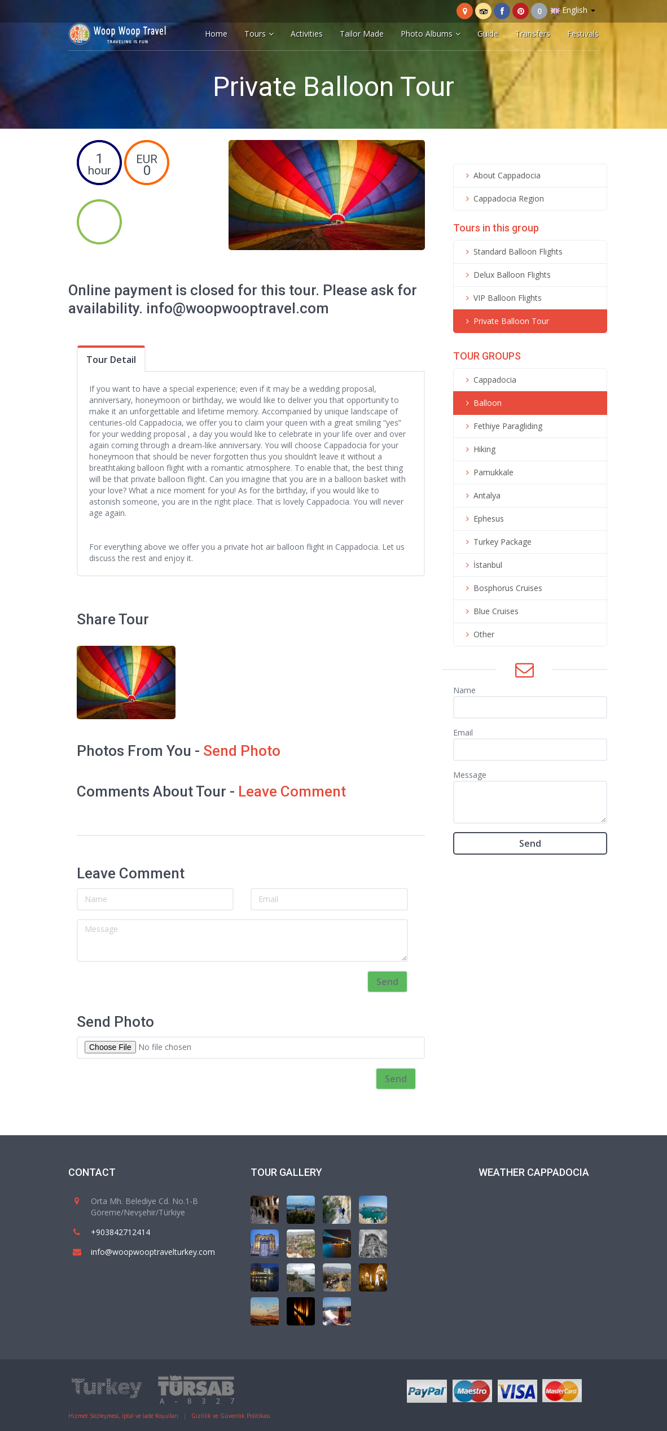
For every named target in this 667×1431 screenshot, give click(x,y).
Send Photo (241, 750)
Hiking (478, 449)
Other (478, 634)
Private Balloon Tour (505, 321)
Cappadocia (489, 379)
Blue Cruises (490, 611)
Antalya (481, 495)
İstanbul (482, 564)
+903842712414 (120, 1232)
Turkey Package (497, 541)
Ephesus (483, 518)
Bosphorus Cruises (502, 588)
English (573, 10)
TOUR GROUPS (487, 356)
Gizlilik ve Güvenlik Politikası (230, 1416)
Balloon (482, 402)
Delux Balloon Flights (506, 274)
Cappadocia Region (503, 198)
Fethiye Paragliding (502, 426)
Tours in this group (496, 228)
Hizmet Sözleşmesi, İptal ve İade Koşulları (123, 1416)
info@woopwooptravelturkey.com (153, 1251)
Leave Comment (292, 791)
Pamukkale (488, 472)
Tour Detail (111, 359)
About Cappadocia (501, 175)
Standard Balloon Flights (512, 251)
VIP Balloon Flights (502, 297)
